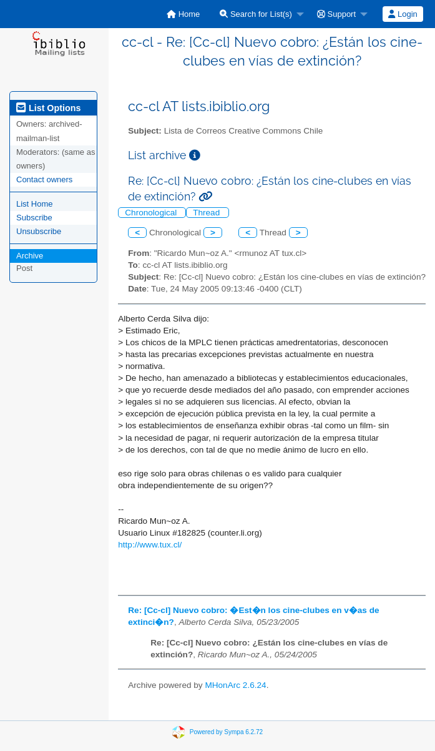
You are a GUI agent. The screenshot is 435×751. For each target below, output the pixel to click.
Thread (207, 212)
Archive (29, 255)
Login (402, 14)
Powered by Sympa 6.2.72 (226, 732)
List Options (48, 108)
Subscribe (34, 217)
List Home (34, 204)
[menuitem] (183, 14)
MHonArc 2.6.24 (235, 685)
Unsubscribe (38, 231)
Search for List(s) (256, 14)
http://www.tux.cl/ (150, 544)
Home (183, 14)
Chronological (152, 212)
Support (336, 14)
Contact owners (44, 179)
